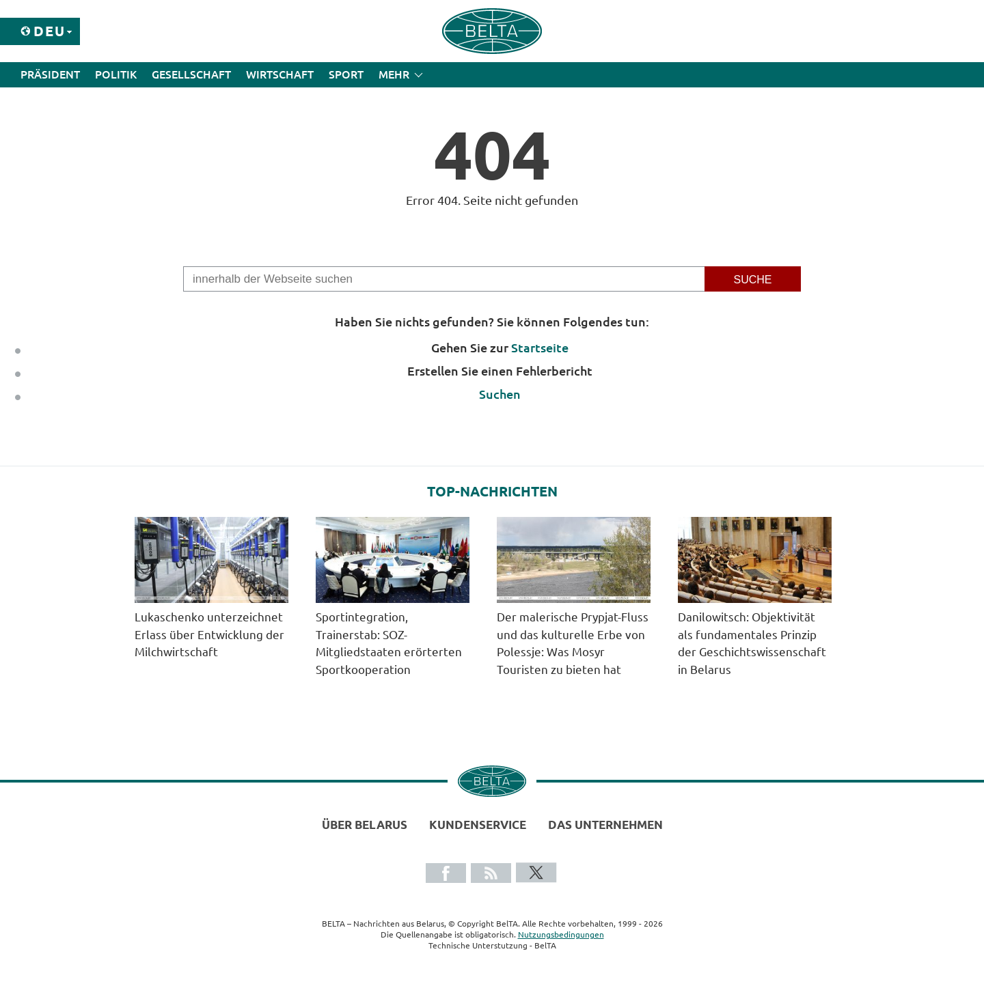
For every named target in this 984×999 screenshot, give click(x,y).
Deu (49, 31)
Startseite (540, 347)
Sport (346, 74)
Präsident (50, 74)
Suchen (500, 394)
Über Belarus (364, 824)
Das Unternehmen (605, 824)
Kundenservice (477, 824)
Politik (116, 74)
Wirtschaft (280, 74)
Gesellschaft (191, 74)
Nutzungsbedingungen (561, 934)
